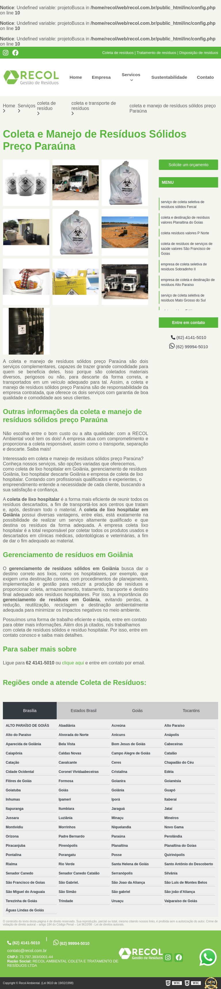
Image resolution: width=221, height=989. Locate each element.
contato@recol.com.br (27, 950)
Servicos (130, 74)
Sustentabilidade (168, 77)
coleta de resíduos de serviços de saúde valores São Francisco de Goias (186, 250)
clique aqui (73, 662)
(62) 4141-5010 (188, 337)
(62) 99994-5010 (188, 346)
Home (75, 77)
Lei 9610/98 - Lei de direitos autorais (100, 924)
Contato (205, 77)
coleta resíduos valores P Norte (185, 234)
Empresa (101, 77)
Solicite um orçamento (189, 164)
